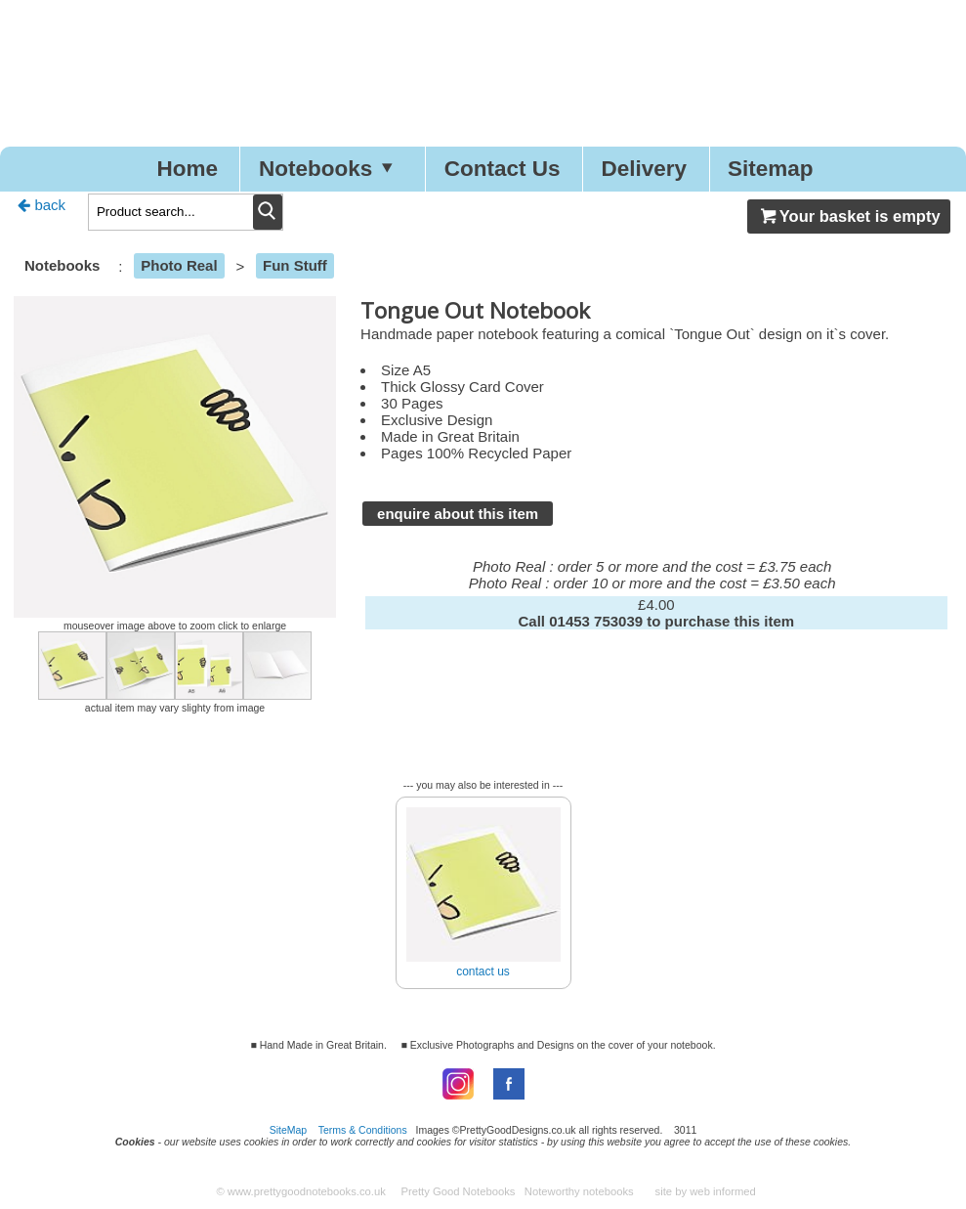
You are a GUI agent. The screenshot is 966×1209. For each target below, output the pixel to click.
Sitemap (771, 168)
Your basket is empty (849, 216)
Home (187, 168)
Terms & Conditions (362, 1130)
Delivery (644, 168)
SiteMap (289, 1130)
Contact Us (502, 168)
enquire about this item (457, 513)
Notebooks (331, 168)
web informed (723, 1191)
